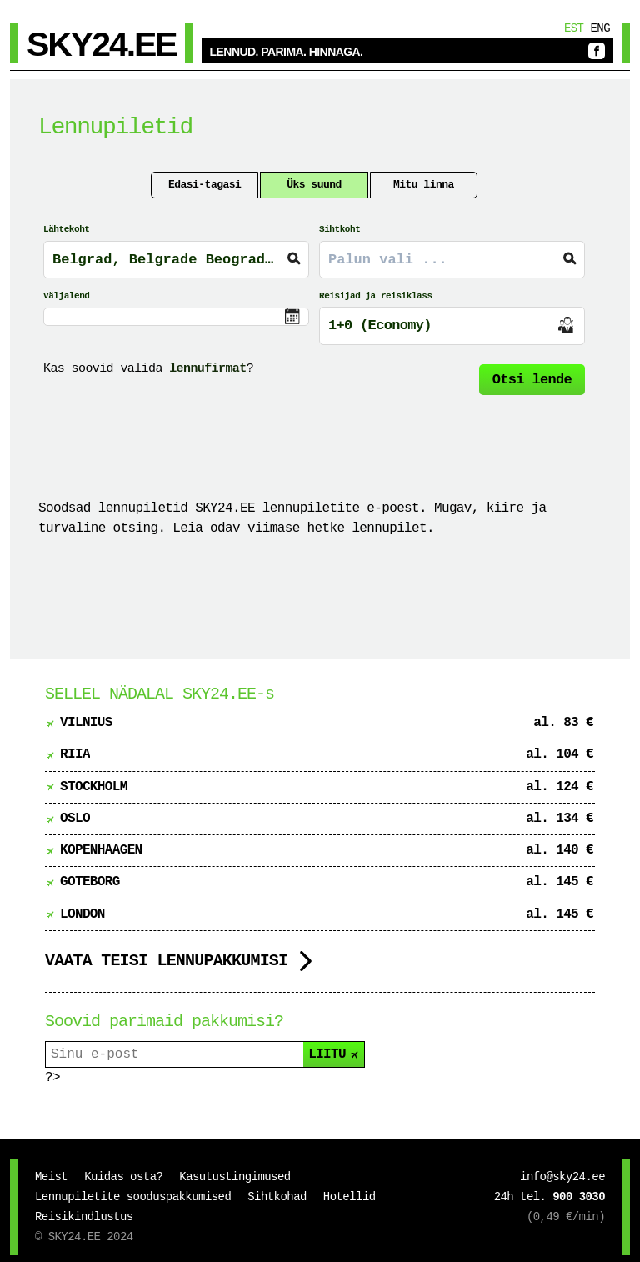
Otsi (532, 380)
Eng (600, 28)
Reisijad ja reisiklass (375, 296)
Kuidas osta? (123, 1177)
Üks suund (314, 184)
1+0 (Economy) (380, 325)
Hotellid (349, 1197)
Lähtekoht (66, 229)
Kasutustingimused (234, 1177)
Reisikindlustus (84, 1217)
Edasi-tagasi (204, 184)
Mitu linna (423, 184)
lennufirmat (207, 369)
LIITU (334, 1054)
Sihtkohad (277, 1197)
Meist (51, 1177)
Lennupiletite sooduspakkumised (133, 1197)
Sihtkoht (339, 229)
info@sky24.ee (562, 1177)
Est (574, 28)
